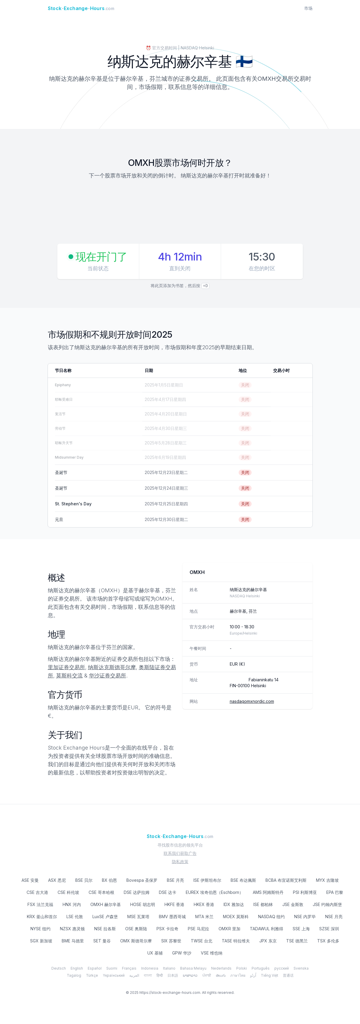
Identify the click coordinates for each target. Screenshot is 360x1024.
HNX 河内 (72, 904)
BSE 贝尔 (83, 880)
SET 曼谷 (102, 940)
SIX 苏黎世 (171, 940)
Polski (241, 968)
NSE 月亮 (334, 916)
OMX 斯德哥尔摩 (136, 940)
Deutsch (58, 968)
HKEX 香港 (204, 904)
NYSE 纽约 (40, 928)
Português (261, 968)
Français (129, 968)
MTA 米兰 (204, 916)
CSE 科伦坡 (68, 892)
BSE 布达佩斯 (243, 880)
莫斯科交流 (69, 675)
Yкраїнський (114, 975)
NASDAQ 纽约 (271, 916)
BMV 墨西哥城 (172, 916)
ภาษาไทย (237, 975)
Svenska (301, 968)
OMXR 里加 (229, 928)
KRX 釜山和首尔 (42, 916)
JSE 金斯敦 (292, 904)
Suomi (111, 968)
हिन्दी (160, 975)
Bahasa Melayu (193, 968)
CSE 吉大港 (37, 892)
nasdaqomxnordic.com (252, 701)
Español (95, 968)
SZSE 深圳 (329, 928)
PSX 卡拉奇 (167, 928)
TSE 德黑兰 (297, 940)
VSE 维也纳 (211, 952)
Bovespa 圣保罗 (141, 880)
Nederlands (221, 968)
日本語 (172, 975)
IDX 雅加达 (234, 904)
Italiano (169, 968)
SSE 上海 (301, 928)
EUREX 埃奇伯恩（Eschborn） (214, 892)
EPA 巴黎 (334, 892)
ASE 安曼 (30, 880)
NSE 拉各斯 (105, 928)
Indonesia (149, 968)
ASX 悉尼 (57, 880)
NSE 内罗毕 (305, 916)
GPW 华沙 (181, 952)
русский (281, 968)
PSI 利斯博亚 (305, 892)
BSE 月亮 (175, 880)
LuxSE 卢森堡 (105, 916)
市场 (308, 8)
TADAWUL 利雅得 (266, 928)
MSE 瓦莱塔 (138, 916)
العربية (134, 975)
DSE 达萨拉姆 (136, 892)
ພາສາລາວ (190, 975)
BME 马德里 (73, 940)
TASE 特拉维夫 (236, 940)
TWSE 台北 (201, 940)
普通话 (288, 975)
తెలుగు (221, 975)
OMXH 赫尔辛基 (105, 904)
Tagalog (74, 975)
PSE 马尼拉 (198, 928)
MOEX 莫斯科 (236, 916)
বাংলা (148, 975)
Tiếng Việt (269, 975)
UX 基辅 (155, 952)
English (77, 968)
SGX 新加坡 (41, 940)
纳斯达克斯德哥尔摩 (112, 667)
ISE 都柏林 (263, 904)
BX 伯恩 (109, 880)
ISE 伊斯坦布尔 (207, 880)
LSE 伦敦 (74, 916)
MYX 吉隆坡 (327, 880)
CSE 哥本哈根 (101, 892)
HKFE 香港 (174, 904)
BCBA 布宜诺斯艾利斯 (286, 880)
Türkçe (92, 975)
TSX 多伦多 (328, 940)
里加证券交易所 (66, 667)
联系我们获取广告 (180, 853)
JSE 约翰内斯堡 (327, 904)
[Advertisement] (180, 212)
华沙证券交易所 (107, 675)
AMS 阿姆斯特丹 (268, 892)
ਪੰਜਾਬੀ (206, 975)
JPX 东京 (268, 940)
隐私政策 (180, 861)
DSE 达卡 (167, 892)
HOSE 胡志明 (142, 904)
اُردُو (253, 975)
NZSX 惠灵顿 (72, 928)
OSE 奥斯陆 (136, 928)
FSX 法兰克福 (40, 904)
